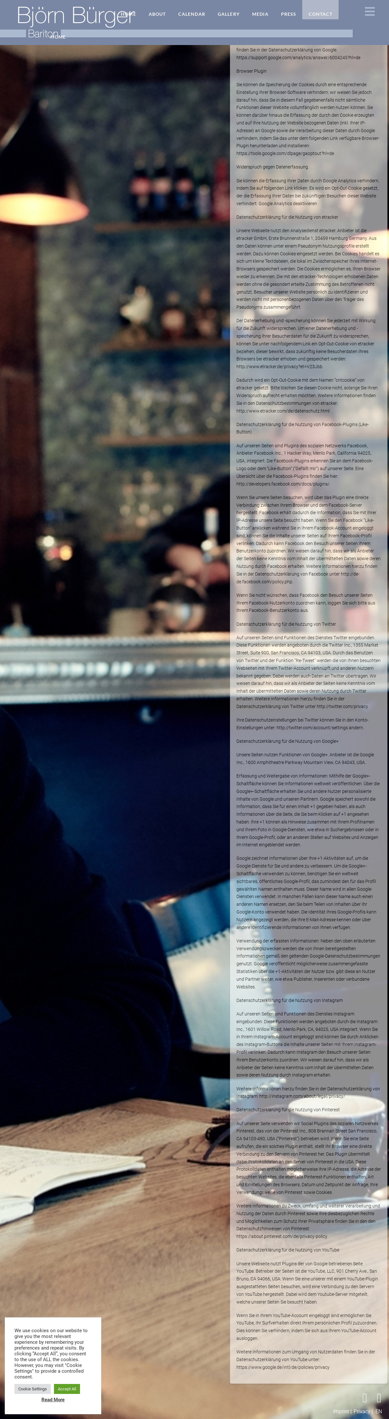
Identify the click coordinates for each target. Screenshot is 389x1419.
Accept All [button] (67, 1389)
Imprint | (342, 1411)
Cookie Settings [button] (32, 1389)
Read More (53, 1400)
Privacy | (363, 1411)
